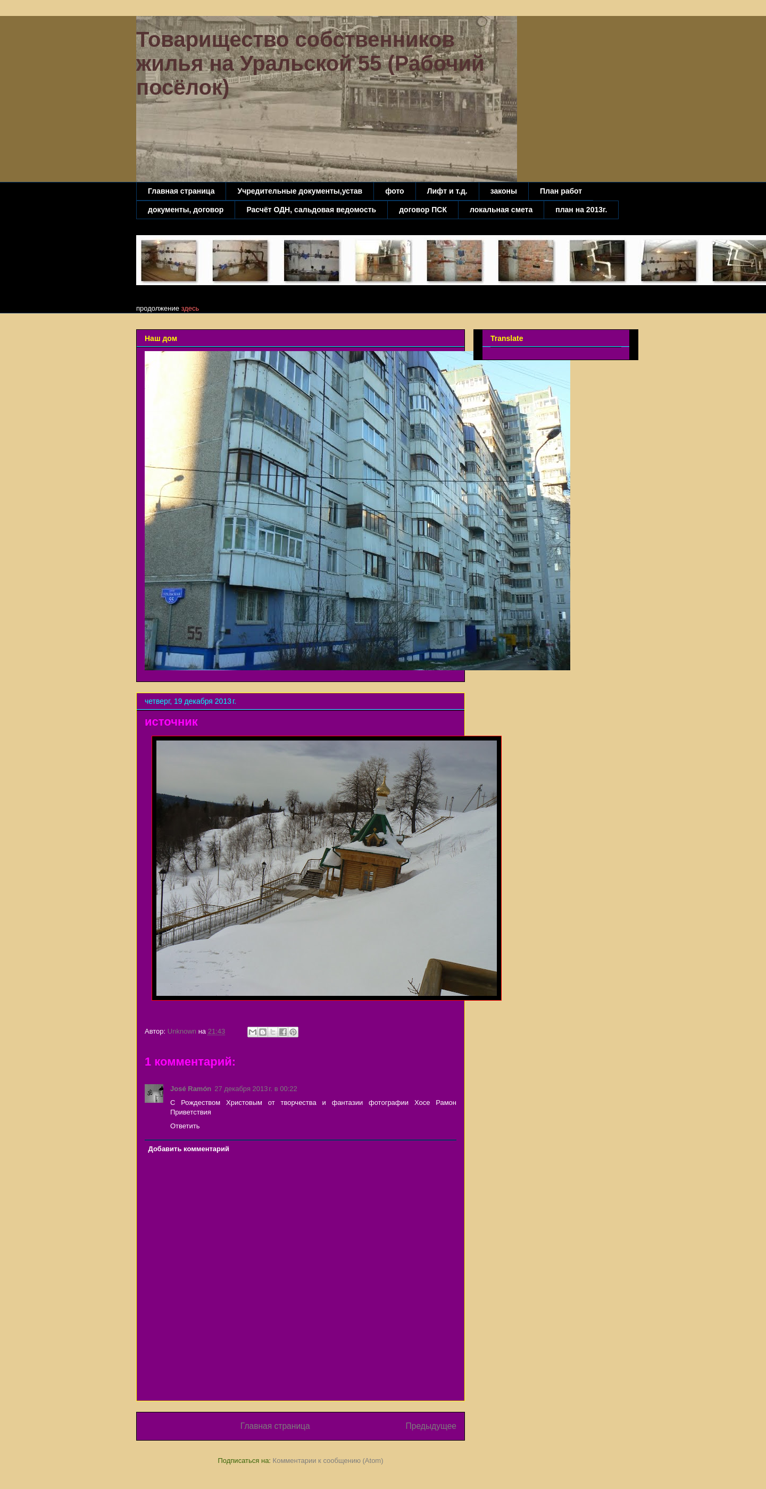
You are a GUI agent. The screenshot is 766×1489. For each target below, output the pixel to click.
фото (394, 191)
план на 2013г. (581, 209)
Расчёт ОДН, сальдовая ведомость (311, 209)
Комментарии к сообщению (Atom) (328, 1461)
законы (503, 191)
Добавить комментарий (189, 1149)
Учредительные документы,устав (299, 191)
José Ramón (190, 1089)
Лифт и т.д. (447, 191)
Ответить (185, 1126)
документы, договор (185, 209)
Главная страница (181, 191)
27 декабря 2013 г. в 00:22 (255, 1089)
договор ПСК (423, 209)
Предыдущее (431, 1425)
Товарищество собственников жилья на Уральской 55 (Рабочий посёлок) (310, 63)
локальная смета (501, 209)
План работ (561, 191)
